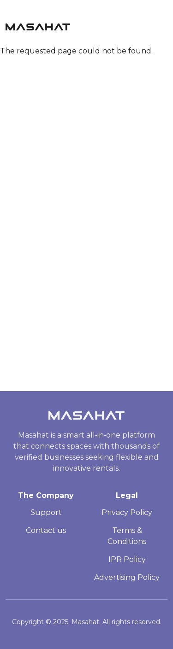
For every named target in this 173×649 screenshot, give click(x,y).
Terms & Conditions (126, 536)
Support (46, 512)
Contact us (46, 530)
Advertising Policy (127, 577)
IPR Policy (127, 559)
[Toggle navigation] (163, 24)
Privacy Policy (126, 512)
